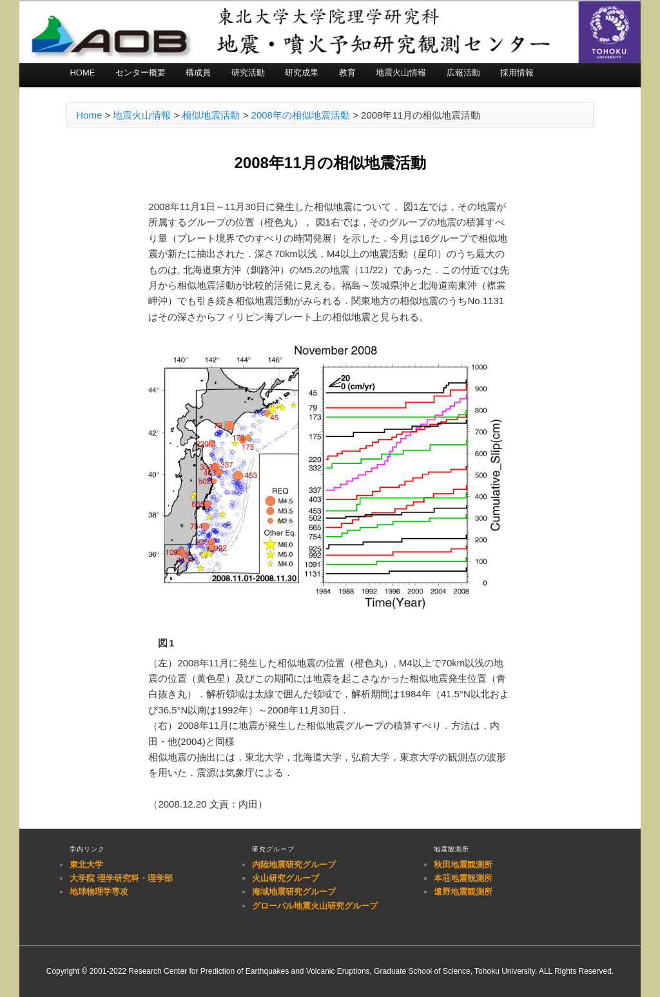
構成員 (198, 72)
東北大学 (86, 864)
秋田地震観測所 (463, 864)
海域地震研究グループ (294, 891)
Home (89, 115)
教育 (347, 72)
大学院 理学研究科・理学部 (121, 878)
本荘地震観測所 (463, 878)
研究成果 (301, 72)
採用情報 (517, 72)
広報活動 (463, 72)
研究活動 (248, 72)
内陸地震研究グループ (294, 864)
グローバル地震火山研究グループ (315, 906)
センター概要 (140, 72)
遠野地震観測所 (463, 891)
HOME (82, 72)
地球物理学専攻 (99, 891)
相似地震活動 (211, 115)
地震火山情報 (401, 72)
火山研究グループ (285, 878)
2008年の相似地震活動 (300, 115)
